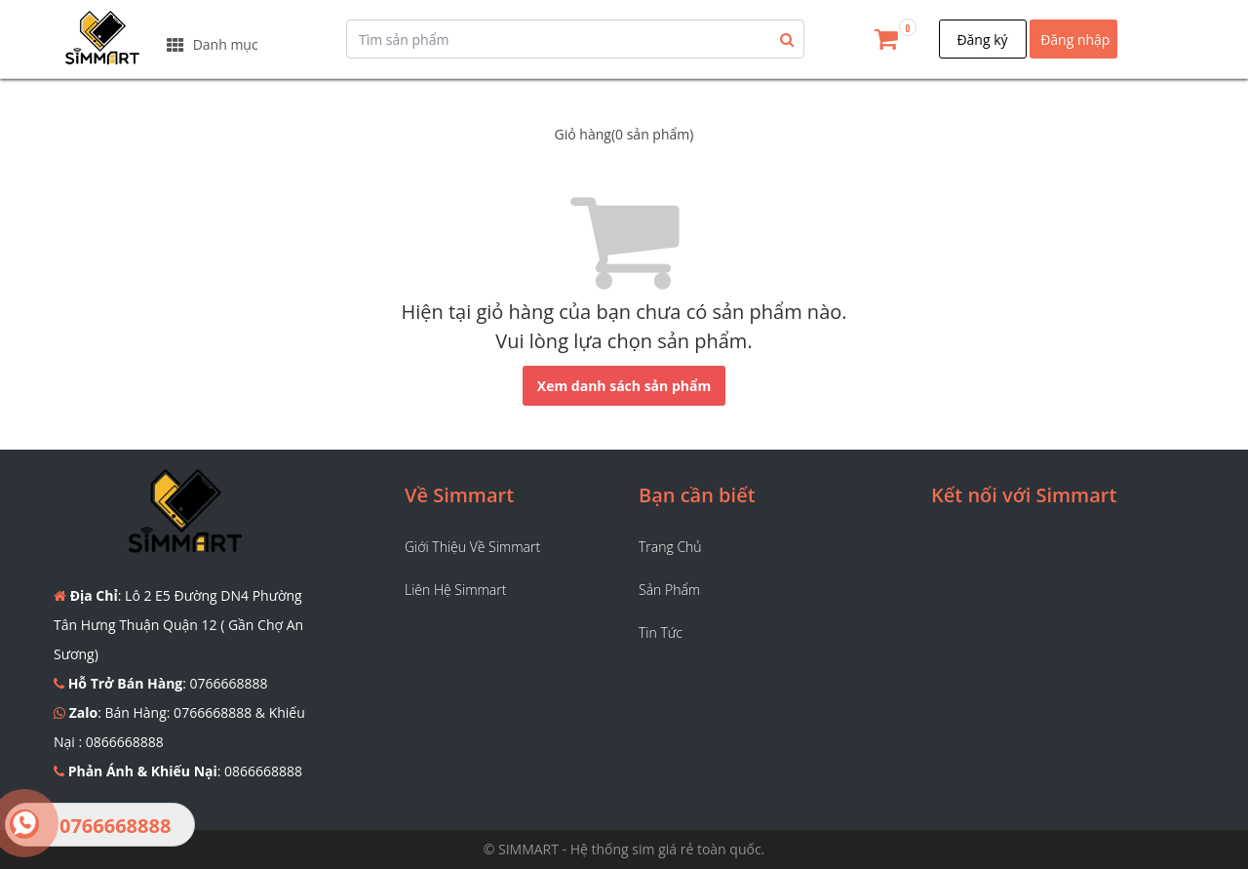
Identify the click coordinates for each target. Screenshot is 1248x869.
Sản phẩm (669, 589)
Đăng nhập (1075, 39)
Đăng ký (981, 39)
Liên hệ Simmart (455, 589)
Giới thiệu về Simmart (472, 546)
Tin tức (660, 632)
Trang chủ (670, 546)
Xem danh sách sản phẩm (624, 385)
